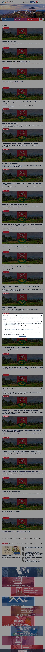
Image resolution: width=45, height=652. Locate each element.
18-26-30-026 (8, 324)
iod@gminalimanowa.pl (16, 324)
